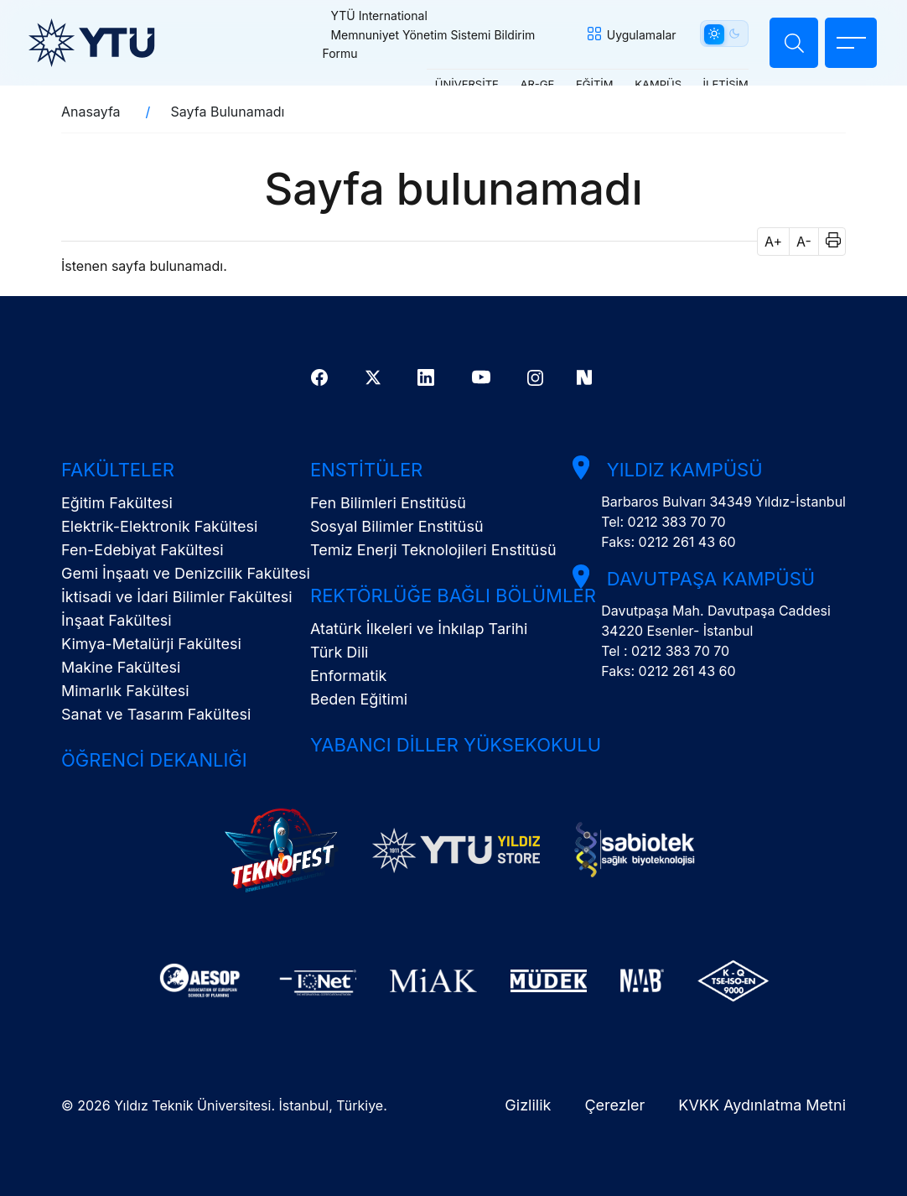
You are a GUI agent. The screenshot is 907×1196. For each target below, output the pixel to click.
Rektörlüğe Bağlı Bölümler (453, 595)
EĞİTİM (585, 83)
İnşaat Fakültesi (116, 620)
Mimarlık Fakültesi (125, 690)
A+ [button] (773, 241)
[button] (828, 241)
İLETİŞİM (716, 83)
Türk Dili (339, 652)
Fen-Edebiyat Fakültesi (142, 550)
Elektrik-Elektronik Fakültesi (159, 526)
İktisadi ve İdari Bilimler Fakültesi (177, 597)
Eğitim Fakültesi (117, 503)
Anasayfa (91, 111)
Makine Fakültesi (120, 667)
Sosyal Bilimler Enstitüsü (397, 526)
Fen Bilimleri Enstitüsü (388, 503)
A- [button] (803, 241)
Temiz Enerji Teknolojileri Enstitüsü (433, 550)
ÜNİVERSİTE (457, 83)
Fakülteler (117, 470)
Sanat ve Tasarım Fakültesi (156, 714)
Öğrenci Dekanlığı (154, 760)
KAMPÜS (648, 83)
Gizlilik (528, 1105)
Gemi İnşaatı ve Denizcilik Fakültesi (185, 573)
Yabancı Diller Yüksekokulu (455, 745)
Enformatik (348, 675)
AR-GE (528, 83)
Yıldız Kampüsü (679, 470)
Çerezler (614, 1105)
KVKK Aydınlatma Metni (762, 1105)
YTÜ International (383, 15)
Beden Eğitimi (358, 699)
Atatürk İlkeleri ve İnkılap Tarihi (418, 628)
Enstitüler (366, 470)
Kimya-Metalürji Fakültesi (151, 644)
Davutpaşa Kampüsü (705, 579)
